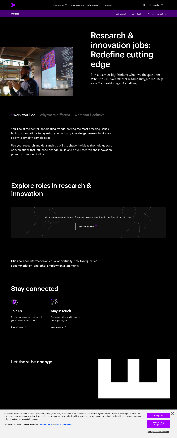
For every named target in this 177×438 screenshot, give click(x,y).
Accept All (158, 415)
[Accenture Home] (19, 5)
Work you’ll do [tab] (25, 115)
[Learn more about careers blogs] (59, 326)
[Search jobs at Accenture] (19, 326)
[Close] (173, 413)
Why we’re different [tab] (55, 115)
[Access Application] (157, 13)
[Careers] (110, 5)
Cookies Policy (45, 424)
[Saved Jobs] (137, 13)
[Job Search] (121, 13)
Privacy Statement (64, 424)
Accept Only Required (158, 424)
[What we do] (60, 5)
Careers (15, 13)
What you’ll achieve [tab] (89, 115)
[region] (88, 423)
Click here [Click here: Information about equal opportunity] (18, 261)
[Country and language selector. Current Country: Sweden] (156, 5)
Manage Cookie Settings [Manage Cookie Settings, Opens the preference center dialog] (158, 432)
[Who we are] (94, 5)
